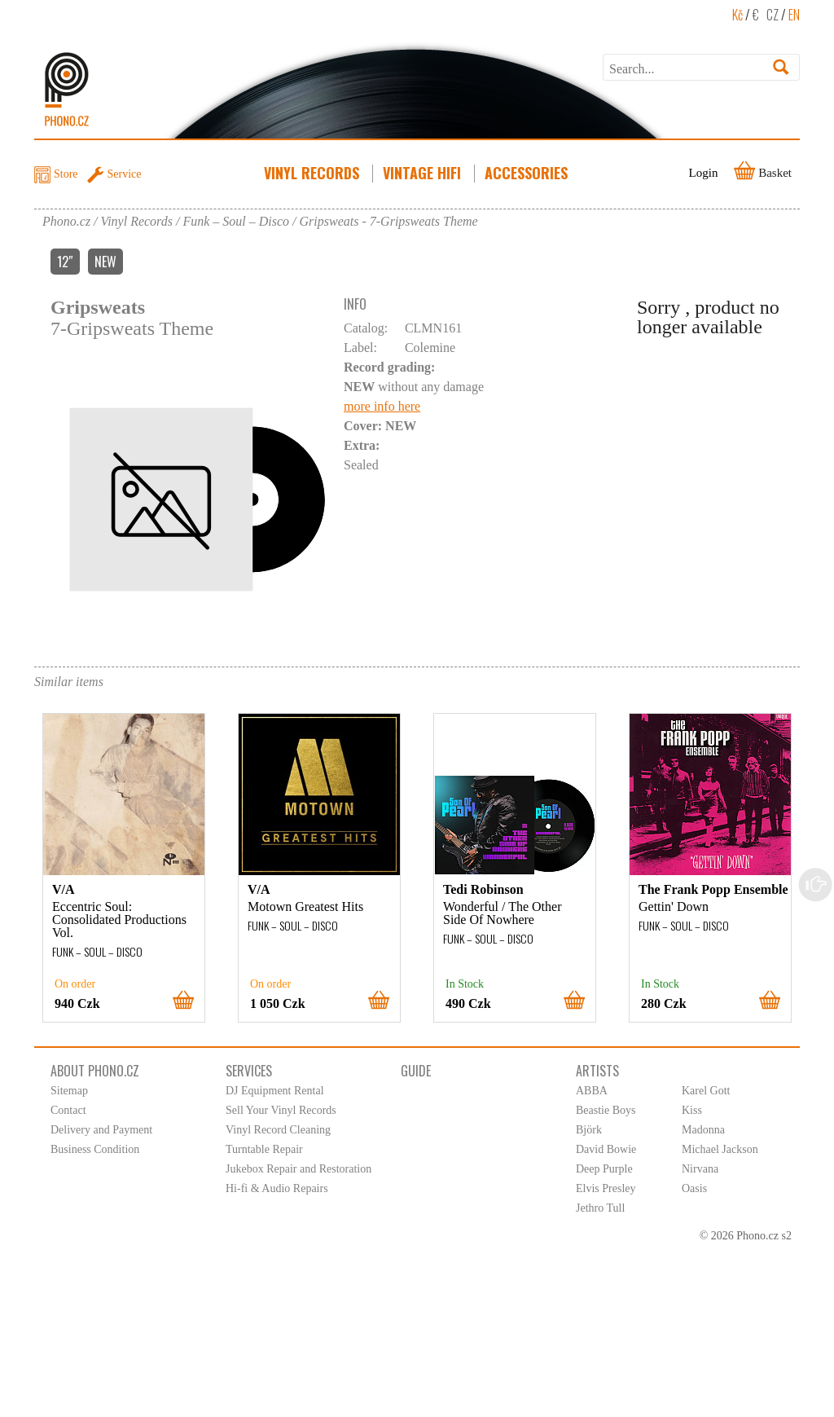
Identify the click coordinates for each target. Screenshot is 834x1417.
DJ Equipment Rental (275, 1091)
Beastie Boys (606, 1110)
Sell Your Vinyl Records (281, 1110)
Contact (68, 1110)
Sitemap (69, 1091)
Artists (597, 1070)
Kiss (692, 1110)
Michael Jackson (720, 1149)
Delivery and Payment (101, 1130)
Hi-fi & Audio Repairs (277, 1188)
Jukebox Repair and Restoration (298, 1169)
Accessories (528, 172)
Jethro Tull (600, 1208)
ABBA (592, 1091)
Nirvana (700, 1169)
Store (66, 174)
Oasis (694, 1188)
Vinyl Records (313, 172)
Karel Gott (706, 1091)
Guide (416, 1070)
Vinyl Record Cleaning (278, 1130)
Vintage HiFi (423, 172)
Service (125, 174)
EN (794, 14)
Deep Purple (604, 1169)
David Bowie (606, 1149)
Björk (589, 1130)
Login (703, 172)
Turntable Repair (264, 1149)
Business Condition (94, 1149)
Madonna (703, 1130)
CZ (772, 14)
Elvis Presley (606, 1188)
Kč (737, 14)
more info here (382, 406)
